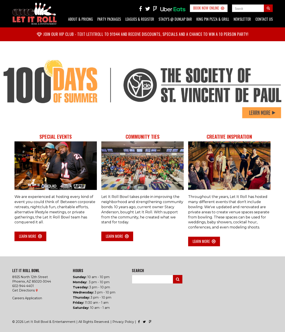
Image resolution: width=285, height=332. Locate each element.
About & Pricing (80, 19)
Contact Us (264, 19)
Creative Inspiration (229, 136)
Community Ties (142, 136)
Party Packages (109, 19)
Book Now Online (206, 8)
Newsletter (242, 19)
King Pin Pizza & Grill (212, 19)
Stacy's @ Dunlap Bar (175, 19)
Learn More (27, 236)
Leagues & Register (139, 19)
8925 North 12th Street (30, 277)
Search (177, 279)
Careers (18, 298)
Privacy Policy (123, 322)
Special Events (55, 136)
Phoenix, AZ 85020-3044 (31, 281)
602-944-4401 (23, 286)
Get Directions (23, 290)
